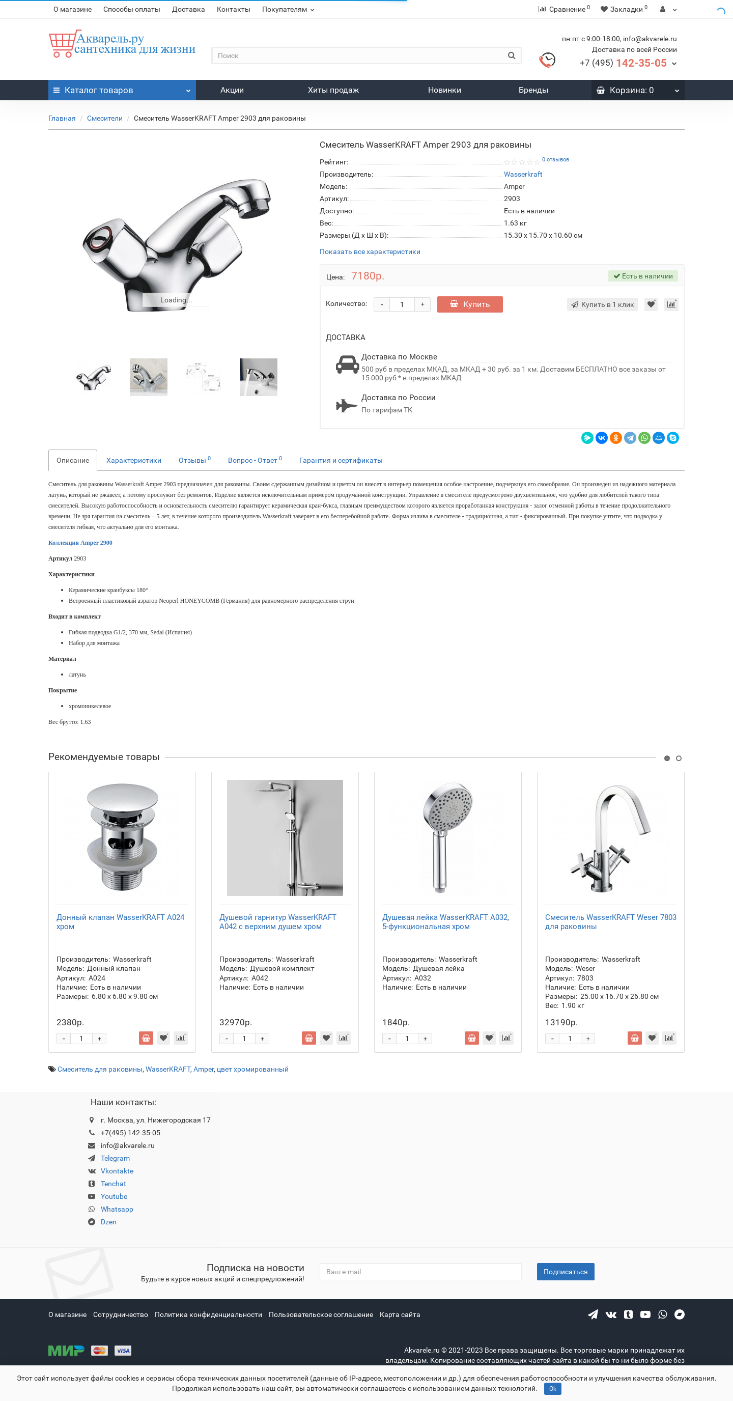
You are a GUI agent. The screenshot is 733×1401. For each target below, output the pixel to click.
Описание (73, 460)
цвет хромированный (253, 1069)
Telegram (115, 1158)
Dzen (109, 1222)
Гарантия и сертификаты (341, 460)
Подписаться (566, 1272)
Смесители (105, 118)
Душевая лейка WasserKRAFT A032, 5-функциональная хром (445, 922)
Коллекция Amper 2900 (80, 542)
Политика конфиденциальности (208, 1314)
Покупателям (289, 9)
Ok (552, 1388)
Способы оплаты (131, 9)
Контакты (233, 9)
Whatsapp (117, 1209)
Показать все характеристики (370, 252)
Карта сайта (400, 1314)
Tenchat (113, 1184)
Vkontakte (117, 1171)
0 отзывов (555, 159)
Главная (62, 118)
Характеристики (133, 460)
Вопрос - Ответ (255, 459)
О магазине (72, 9)
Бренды (533, 90)
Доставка (188, 9)
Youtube (114, 1196)
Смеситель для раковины (100, 1069)
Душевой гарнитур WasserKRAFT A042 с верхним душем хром (277, 922)
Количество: (346, 303)
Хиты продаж (333, 90)
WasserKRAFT (168, 1069)
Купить (470, 304)
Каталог (122, 87)
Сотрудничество (120, 1314)
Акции (232, 90)
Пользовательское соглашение (321, 1314)
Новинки (444, 90)
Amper (203, 1069)
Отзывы (195, 459)
